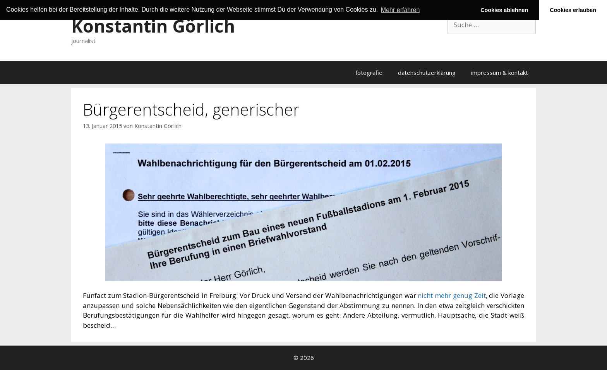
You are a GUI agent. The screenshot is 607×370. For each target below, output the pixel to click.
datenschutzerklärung (427, 72)
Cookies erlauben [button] (573, 10)
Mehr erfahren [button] (400, 10)
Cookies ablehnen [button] (504, 10)
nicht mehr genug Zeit (451, 295)
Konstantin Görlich (153, 26)
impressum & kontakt (499, 72)
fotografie (368, 72)
